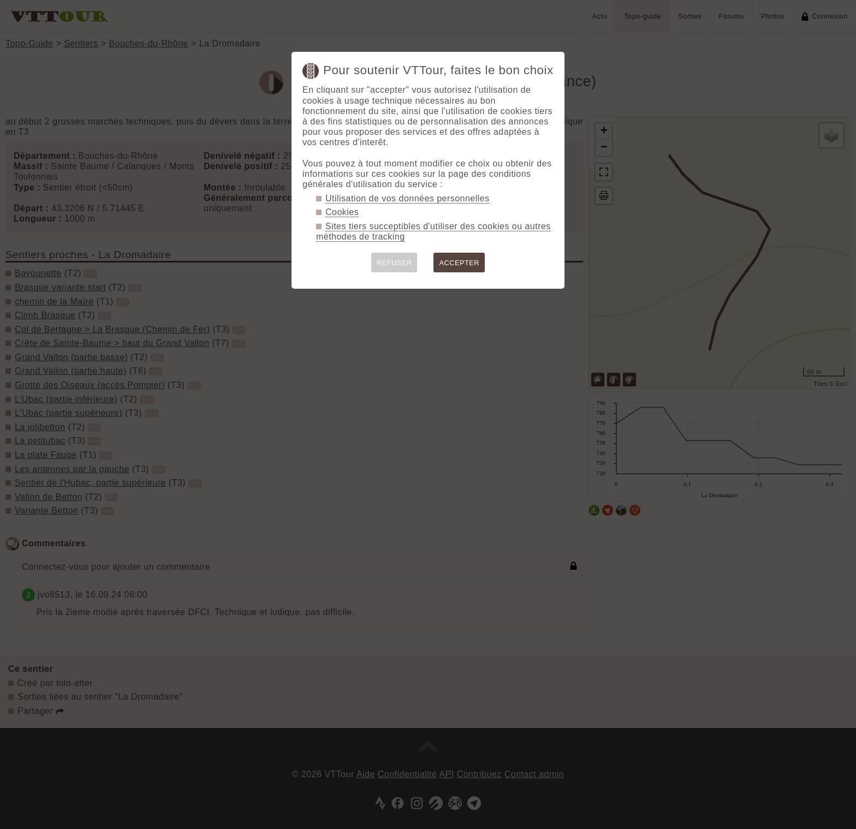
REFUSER (394, 263)
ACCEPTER (459, 263)
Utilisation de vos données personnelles (407, 198)
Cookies (342, 212)
